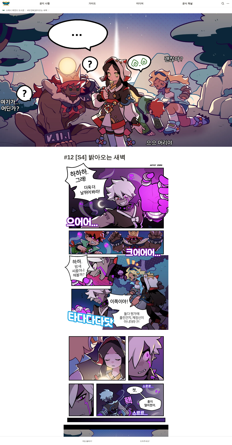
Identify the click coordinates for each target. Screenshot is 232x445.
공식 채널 (187, 3)
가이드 (92, 3)
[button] (222, 3)
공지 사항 (45, 3)
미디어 (139, 3)
